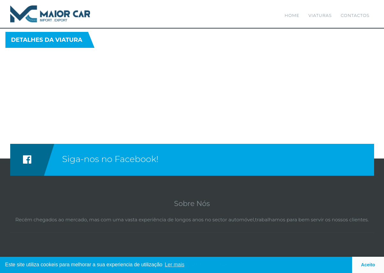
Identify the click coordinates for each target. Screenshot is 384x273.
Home (292, 15)
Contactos (355, 15)
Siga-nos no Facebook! (110, 159)
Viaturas (320, 15)
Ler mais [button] (174, 264)
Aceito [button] (368, 264)
